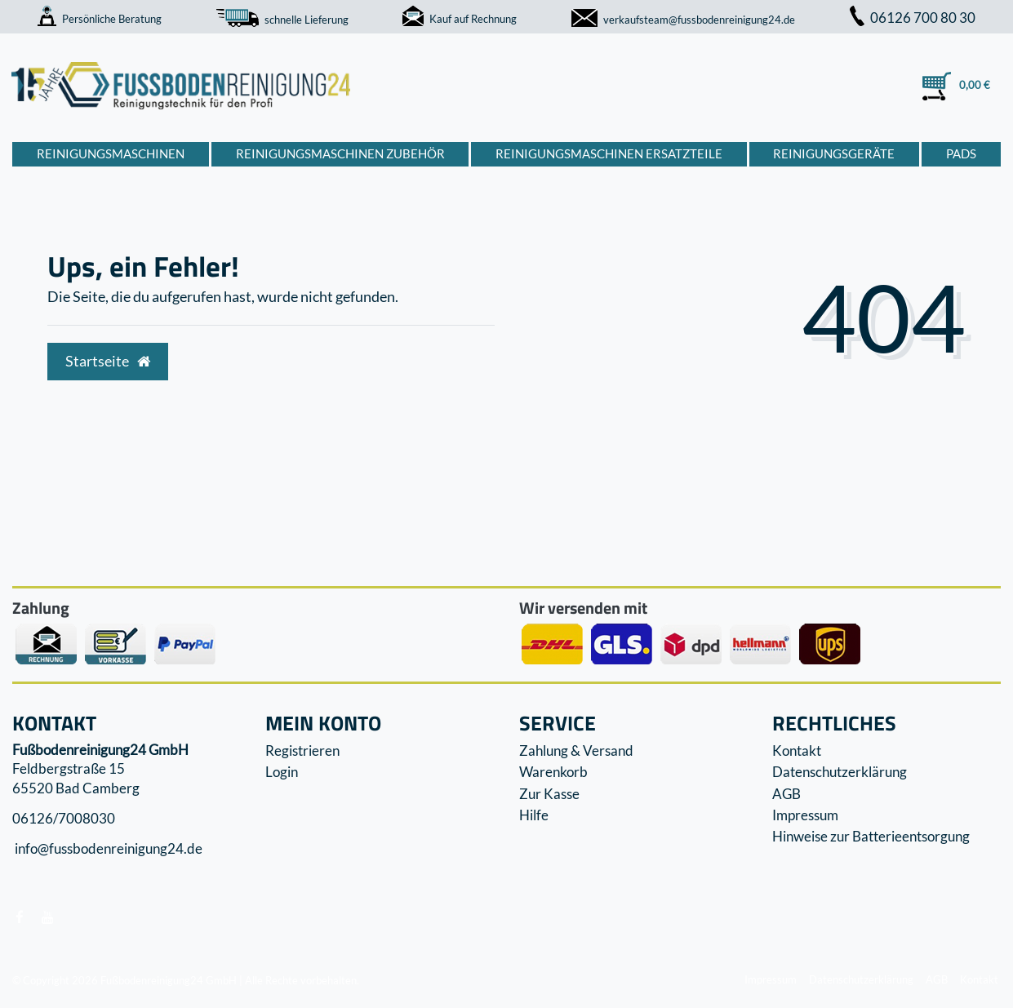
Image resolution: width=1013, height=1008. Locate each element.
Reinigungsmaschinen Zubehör (340, 153)
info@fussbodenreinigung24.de (107, 849)
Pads (961, 153)
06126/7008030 (63, 818)
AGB (786, 793)
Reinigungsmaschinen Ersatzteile (608, 153)
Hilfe (534, 815)
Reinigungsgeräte (834, 153)
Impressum (805, 815)
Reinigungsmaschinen (110, 153)
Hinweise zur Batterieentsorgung (871, 836)
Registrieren (302, 750)
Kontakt (796, 750)
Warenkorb (553, 771)
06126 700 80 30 (912, 17)
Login (281, 771)
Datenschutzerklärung (839, 771)
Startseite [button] (107, 361)
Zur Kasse (549, 793)
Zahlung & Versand (576, 750)
